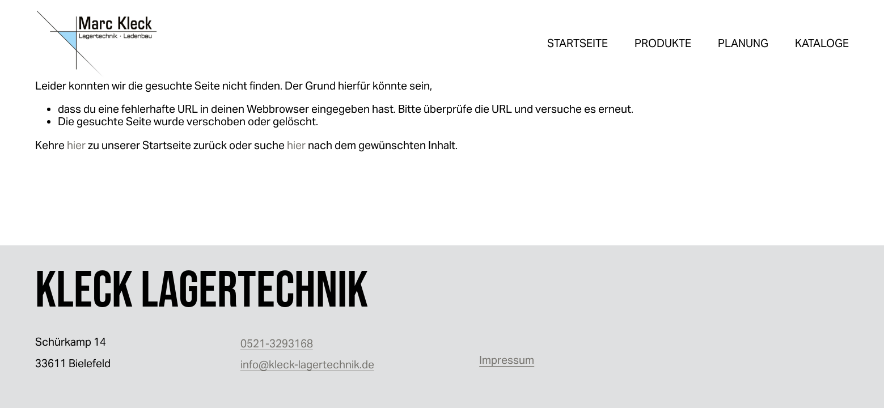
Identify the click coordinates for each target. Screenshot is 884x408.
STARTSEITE (577, 43)
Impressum (506, 360)
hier (76, 145)
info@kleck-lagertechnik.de (307, 364)
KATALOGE (822, 43)
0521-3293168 (276, 343)
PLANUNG (743, 43)
